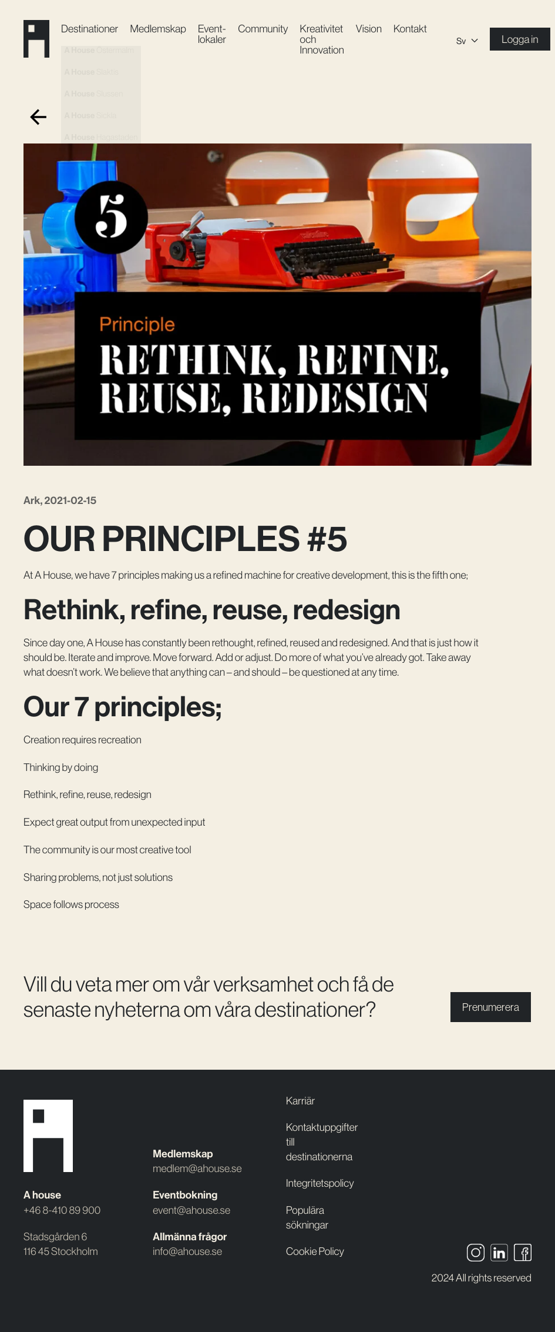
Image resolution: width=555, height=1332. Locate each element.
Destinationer (89, 28)
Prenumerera (490, 1007)
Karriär (300, 1100)
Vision (369, 28)
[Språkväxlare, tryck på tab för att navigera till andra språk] (467, 39)
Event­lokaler (212, 34)
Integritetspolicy (320, 1183)
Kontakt (410, 28)
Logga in (520, 39)
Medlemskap (158, 28)
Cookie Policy (315, 1251)
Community (263, 28)
